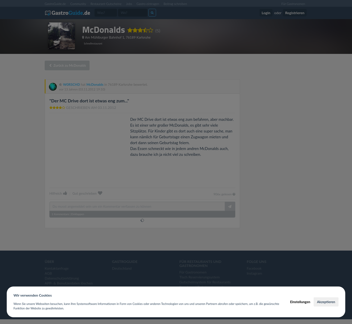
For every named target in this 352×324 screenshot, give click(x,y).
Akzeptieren (326, 302)
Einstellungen (300, 302)
